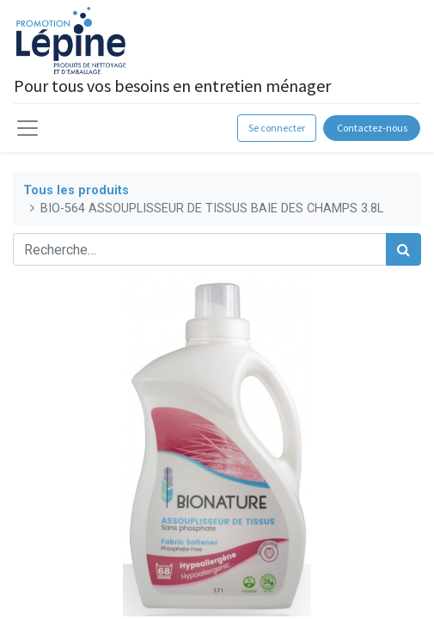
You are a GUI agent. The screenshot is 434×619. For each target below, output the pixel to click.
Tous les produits (76, 190)
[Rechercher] (403, 249)
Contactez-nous (372, 127)
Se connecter (276, 127)
